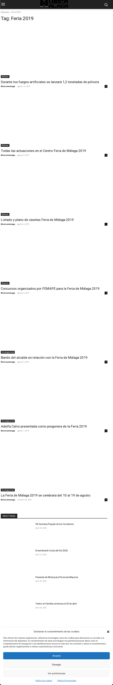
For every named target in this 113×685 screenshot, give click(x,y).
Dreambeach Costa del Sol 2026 (51, 550)
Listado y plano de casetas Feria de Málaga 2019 (37, 220)
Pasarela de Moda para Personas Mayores (56, 577)
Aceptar (56, 655)
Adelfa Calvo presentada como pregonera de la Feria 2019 (44, 426)
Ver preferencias (56, 673)
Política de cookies (43, 681)
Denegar (56, 664)
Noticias (5, 76)
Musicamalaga (8, 86)
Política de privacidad (66, 681)
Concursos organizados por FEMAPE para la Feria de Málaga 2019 (50, 289)
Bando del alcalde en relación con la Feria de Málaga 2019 (44, 358)
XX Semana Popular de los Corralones (54, 524)
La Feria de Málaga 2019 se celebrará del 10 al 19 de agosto (45, 495)
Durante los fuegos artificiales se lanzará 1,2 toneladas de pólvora (50, 82)
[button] (108, 631)
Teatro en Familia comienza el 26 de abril (56, 603)
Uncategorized (8, 352)
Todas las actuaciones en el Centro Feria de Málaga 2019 (43, 151)
